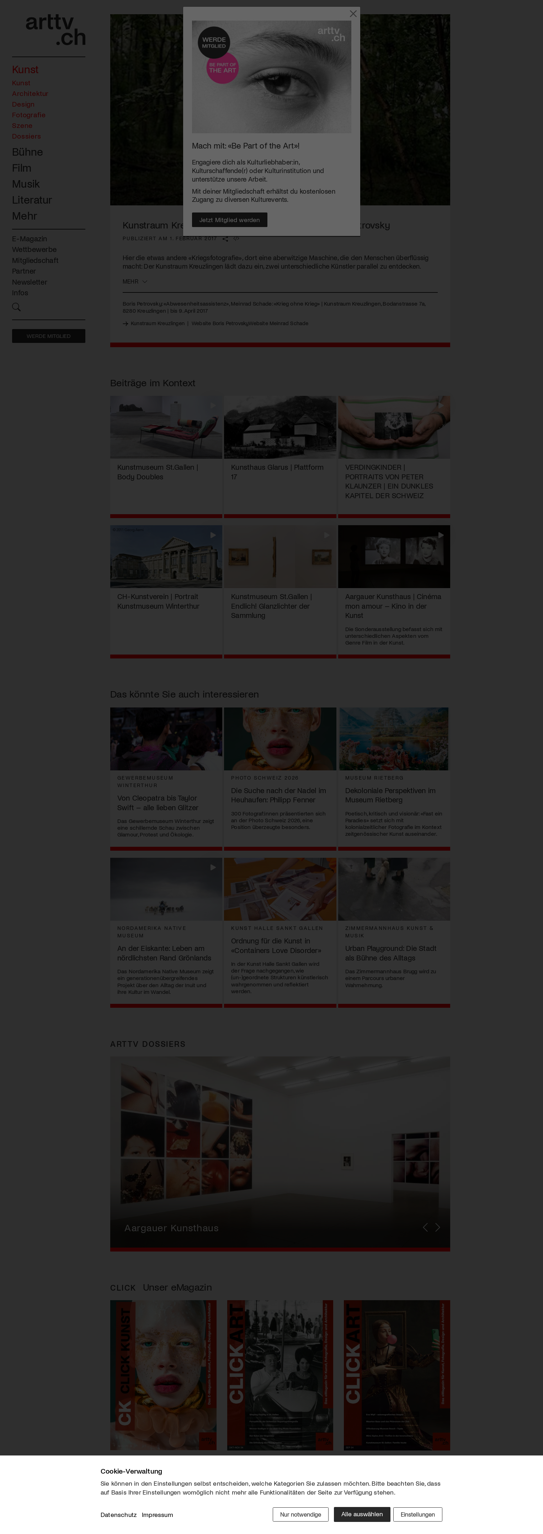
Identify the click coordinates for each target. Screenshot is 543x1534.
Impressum (157, 1516)
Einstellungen (416, 1515)
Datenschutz (119, 1516)
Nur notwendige (293, 1515)
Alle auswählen (356, 1515)
